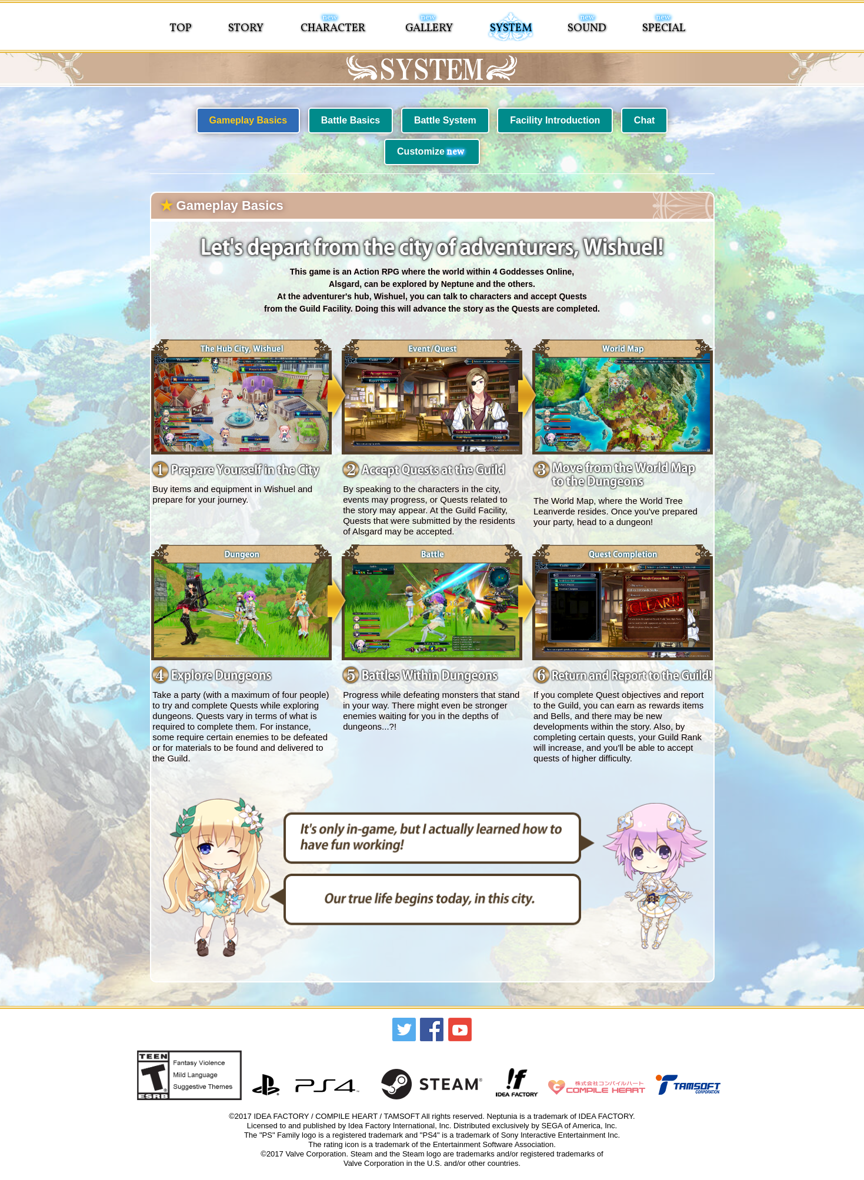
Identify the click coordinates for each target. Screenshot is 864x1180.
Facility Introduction (555, 120)
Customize (430, 152)
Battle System (445, 120)
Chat (644, 120)
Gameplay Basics (248, 120)
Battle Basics (351, 120)
